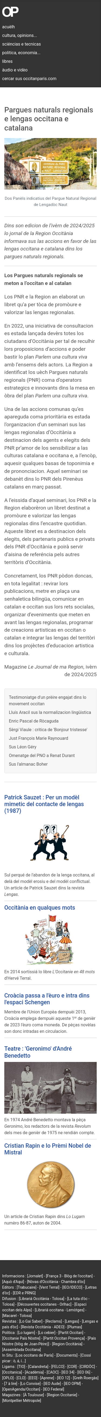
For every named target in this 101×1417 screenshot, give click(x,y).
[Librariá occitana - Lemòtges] (59, 1310)
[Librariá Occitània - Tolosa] (41, 1298)
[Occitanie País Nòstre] (21, 1338)
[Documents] (67, 1355)
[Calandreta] (38, 1366)
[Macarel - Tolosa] (17, 1315)
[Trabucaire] (26, 1287)
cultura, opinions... (19, 35)
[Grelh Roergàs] (86, 1378)
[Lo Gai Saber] (30, 1321)
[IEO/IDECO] (72, 1287)
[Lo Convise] (30, 1383)
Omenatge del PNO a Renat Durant (42, 755)
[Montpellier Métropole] (21, 1400)
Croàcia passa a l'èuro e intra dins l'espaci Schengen (46, 999)
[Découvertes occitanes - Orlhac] (44, 1304)
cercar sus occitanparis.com (29, 78)
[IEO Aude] (52, 1383)
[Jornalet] (35, 1276)
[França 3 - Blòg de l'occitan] (69, 1276)
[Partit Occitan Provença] (64, 1338)
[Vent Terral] (49, 1287)
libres (7, 61)
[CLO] (20, 1378)
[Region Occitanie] (62, 1395)
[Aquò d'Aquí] (13, 1282)
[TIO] (21, 1366)
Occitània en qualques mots (39, 907)
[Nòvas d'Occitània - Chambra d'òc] (56, 1282)
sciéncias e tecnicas (21, 44)
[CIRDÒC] (87, 1366)
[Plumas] (74, 1327)
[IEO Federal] (53, 1389)
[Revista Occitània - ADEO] (42, 1327)
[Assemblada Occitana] (21, 1349)
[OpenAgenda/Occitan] (21, 1389)
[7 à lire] (10, 1383)
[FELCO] (57, 1366)
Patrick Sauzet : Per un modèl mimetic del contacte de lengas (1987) (44, 804)
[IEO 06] (83, 1372)
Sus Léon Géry (22, 746)
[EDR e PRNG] (24, 1293)
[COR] (72, 1366)
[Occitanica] (12, 1372)
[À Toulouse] (33, 1395)
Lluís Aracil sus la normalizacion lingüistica (50, 712)
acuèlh (8, 26)
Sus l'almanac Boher (28, 764)
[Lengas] (72, 1321)
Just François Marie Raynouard (38, 738)
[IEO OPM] (72, 1383)
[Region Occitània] (67, 1344)
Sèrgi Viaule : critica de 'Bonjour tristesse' (48, 729)
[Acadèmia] (34, 1372)
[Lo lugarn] (26, 1332)
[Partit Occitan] (70, 1332)
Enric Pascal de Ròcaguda (34, 721)
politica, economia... (21, 52)
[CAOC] (52, 1372)
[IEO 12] (63, 1378)
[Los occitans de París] (34, 1355)
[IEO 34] (67, 1372)
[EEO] (33, 1378)
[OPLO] (8, 1378)
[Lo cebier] (46, 1332)
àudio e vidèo (14, 70)
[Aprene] (47, 1378)
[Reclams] (53, 1321)
